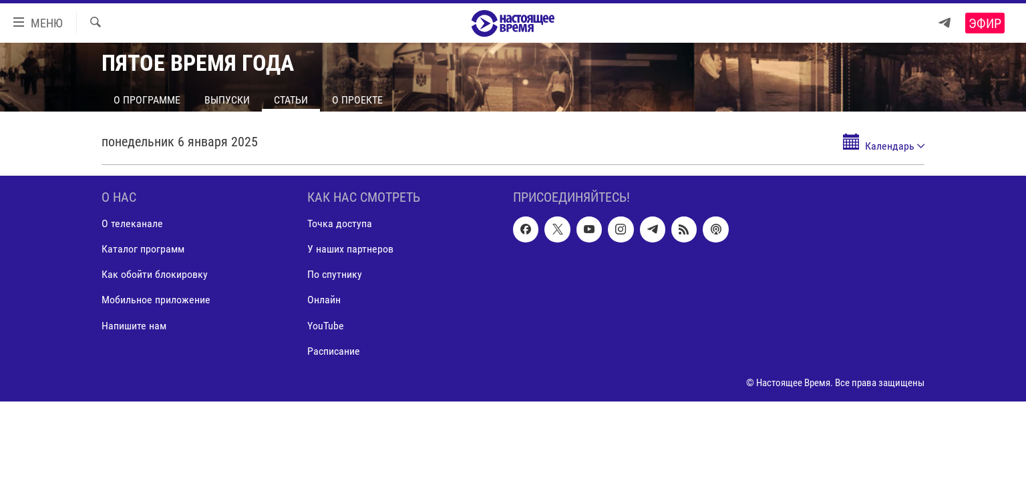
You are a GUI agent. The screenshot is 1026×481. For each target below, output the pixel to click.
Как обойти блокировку (155, 274)
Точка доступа (339, 223)
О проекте (357, 100)
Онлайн (324, 300)
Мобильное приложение (156, 300)
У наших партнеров (350, 249)
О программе (147, 100)
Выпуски (227, 100)
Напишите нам (134, 325)
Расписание (333, 351)
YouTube (325, 325)
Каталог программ (143, 249)
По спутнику (334, 274)
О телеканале (132, 223)
